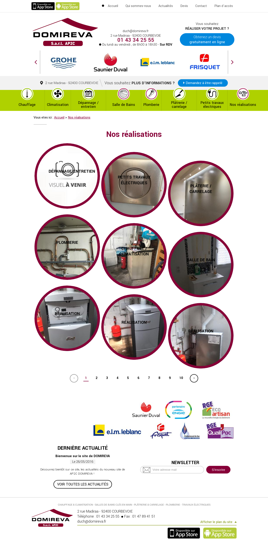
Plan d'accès (223, 6)
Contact (201, 6)
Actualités (165, 6)
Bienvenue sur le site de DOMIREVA (82, 456)
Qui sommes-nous (138, 6)
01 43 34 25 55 (135, 40)
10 (181, 378)
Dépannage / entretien (88, 104)
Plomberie (151, 104)
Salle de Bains (123, 104)
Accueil (113, 6)
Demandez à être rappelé (204, 83)
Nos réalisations (243, 104)
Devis (184, 6)
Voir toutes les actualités (82, 484)
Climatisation (58, 104)
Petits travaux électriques (212, 104)
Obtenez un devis (207, 39)
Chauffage (27, 104)
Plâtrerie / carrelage (179, 104)
